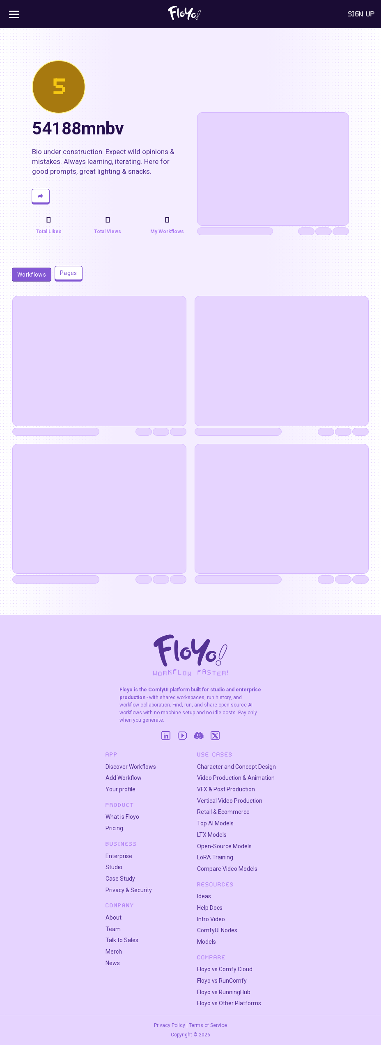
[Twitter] (215, 736)
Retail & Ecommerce (223, 812)
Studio (114, 867)
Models (206, 941)
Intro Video (211, 919)
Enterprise (119, 856)
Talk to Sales (122, 940)
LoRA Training (215, 857)
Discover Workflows (131, 766)
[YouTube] (182, 736)
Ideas (204, 896)
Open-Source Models (224, 846)
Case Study (120, 878)
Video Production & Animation (236, 778)
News (113, 963)
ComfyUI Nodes (217, 930)
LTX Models (212, 834)
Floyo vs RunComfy (222, 980)
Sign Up (361, 14)
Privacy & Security (129, 890)
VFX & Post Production (226, 789)
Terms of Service (208, 1025)
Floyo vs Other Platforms (229, 1003)
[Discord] (199, 736)
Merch (114, 951)
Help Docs (210, 907)
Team (113, 929)
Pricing (114, 828)
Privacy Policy (169, 1025)
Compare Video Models (227, 869)
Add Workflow (124, 778)
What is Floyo (122, 816)
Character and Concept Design (236, 766)
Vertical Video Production (229, 800)
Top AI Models (215, 823)
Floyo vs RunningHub (223, 992)
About (114, 917)
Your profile (120, 789)
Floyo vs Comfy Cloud (224, 969)
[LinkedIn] (166, 736)
